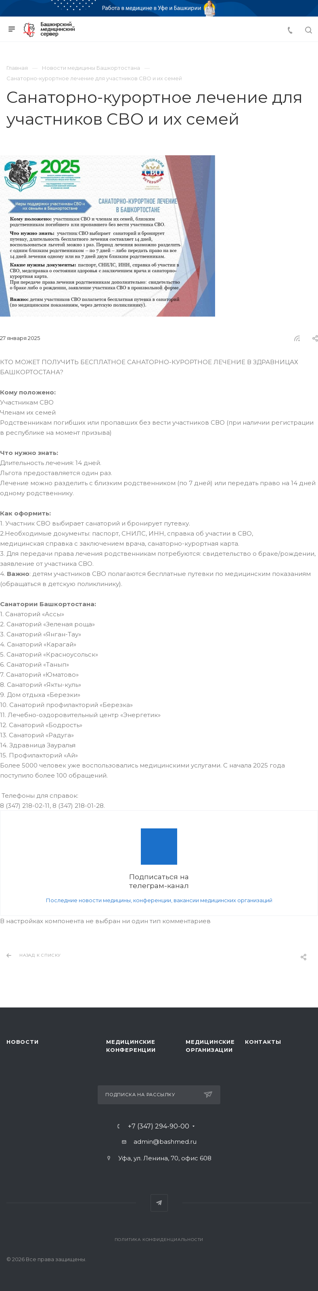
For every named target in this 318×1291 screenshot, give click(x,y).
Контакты (263, 1042)
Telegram (159, 1203)
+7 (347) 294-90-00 (158, 1126)
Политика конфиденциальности (159, 1239)
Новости (22, 1042)
